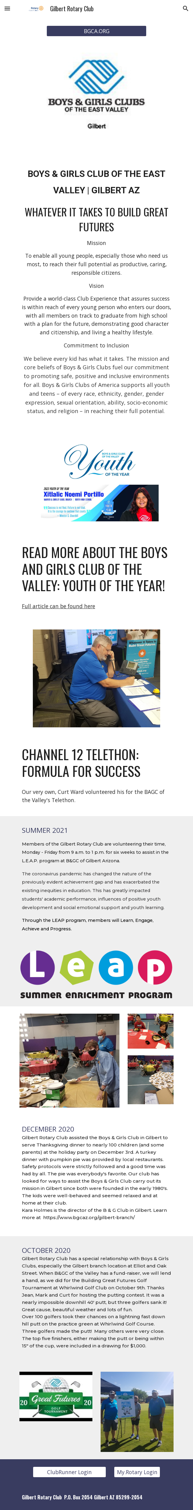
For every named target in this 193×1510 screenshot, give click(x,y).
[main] (96, 179)
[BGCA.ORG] (96, 31)
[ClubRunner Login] (69, 1472)
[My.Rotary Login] (137, 1472)
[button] (7, 8)
